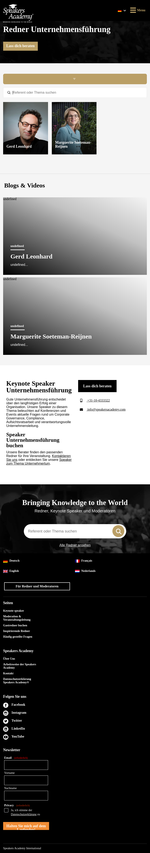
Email (16, 758)
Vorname (9, 772)
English (11, 571)
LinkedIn (18, 728)
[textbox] (75, 92)
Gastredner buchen (15, 625)
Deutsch (11, 561)
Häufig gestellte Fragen (17, 636)
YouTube (17, 736)
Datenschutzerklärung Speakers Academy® (17, 680)
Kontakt (8, 673)
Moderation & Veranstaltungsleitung (17, 618)
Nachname (10, 788)
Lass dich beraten (20, 46)
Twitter (16, 720)
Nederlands (85, 571)
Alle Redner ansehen (74, 545)
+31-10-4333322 (94, 400)
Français (83, 561)
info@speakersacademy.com (102, 409)
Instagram (18, 712)
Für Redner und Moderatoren (37, 586)
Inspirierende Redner (16, 631)
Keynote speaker (13, 610)
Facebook (18, 704)
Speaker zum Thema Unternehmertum (39, 461)
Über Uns (9, 658)
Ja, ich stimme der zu (25, 812)
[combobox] (75, 531)
